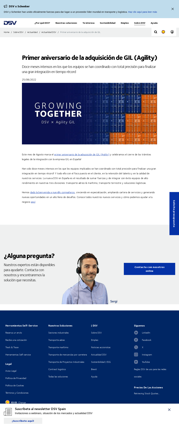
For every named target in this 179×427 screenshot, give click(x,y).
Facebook (146, 340)
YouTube (146, 362)
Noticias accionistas (100, 347)
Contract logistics (57, 369)
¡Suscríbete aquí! (23, 421)
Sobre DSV (96, 332)
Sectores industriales (58, 332)
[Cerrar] (172, 9)
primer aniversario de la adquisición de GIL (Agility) (81, 161)
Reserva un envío (13, 332)
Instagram (147, 354)
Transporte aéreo (56, 340)
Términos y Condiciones (16, 392)
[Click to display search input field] (155, 38)
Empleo (94, 340)
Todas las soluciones (58, 376)
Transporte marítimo (58, 347)
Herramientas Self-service (18, 354)
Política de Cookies (14, 385)
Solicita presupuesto (174, 213)
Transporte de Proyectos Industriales (66, 362)
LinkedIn (146, 332)
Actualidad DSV (99, 354)
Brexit (94, 369)
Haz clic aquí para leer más (142, 11)
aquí (33, 208)
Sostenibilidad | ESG (101, 362)
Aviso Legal (10, 370)
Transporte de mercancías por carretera (67, 354)
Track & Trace (11, 347)
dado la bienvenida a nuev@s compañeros (52, 198)
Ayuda (94, 376)
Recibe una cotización (16, 340)
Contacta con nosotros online (149, 275)
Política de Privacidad (15, 378)
